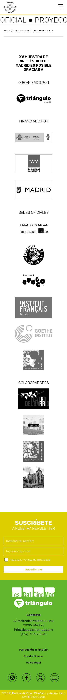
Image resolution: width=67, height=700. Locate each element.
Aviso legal (33, 662)
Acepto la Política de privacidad (30, 559)
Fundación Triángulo (33, 649)
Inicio (6, 31)
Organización (21, 31)
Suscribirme (33, 569)
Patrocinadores (43, 31)
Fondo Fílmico (33, 656)
